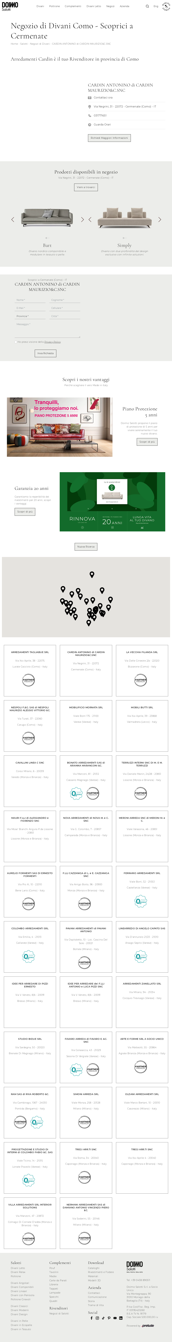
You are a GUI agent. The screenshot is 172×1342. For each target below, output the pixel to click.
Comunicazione (97, 1297)
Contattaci (94, 1293)
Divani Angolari (20, 1283)
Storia (91, 1301)
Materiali (93, 1276)
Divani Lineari (19, 1291)
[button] (82, 220)
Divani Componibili (22, 1287)
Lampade (54, 1292)
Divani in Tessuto (21, 1329)
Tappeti (53, 1288)
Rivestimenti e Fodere (101, 1272)
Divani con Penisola (22, 1295)
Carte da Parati (58, 1280)
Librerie (53, 1284)
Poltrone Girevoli (21, 1299)
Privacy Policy (52, 341)
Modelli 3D (94, 1280)
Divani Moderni (20, 1310)
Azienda (124, 6)
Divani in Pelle (19, 1321)
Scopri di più (147, 441)
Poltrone (54, 6)
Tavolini (54, 1272)
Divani (40, 6)
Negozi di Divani (40, 43)
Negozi (110, 6)
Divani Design (19, 1314)
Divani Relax (18, 1272)
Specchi (54, 1296)
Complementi (73, 6)
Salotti (24, 43)
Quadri (53, 1301)
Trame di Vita (96, 1305)
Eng (156, 6)
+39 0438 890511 (140, 1280)
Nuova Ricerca (86, 546)
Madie (53, 1276)
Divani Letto (94, 6)
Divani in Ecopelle (21, 1325)
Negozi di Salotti (59, 1313)
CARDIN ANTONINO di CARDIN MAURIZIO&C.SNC (81, 43)
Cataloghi (94, 1268)
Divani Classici (19, 1306)
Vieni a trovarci (86, 187)
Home (14, 43)
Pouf (52, 1268)
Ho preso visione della (39, 341)
